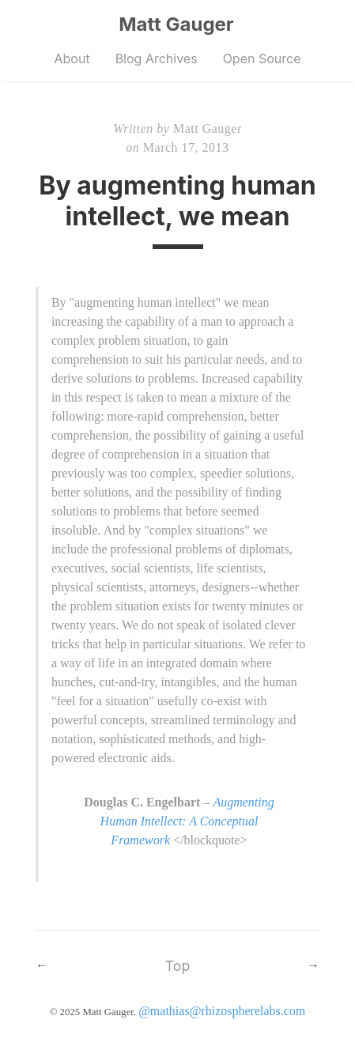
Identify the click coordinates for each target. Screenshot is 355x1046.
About (72, 58)
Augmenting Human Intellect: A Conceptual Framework (187, 821)
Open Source (262, 58)
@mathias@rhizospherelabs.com (221, 1011)
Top (177, 965)
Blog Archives (156, 58)
